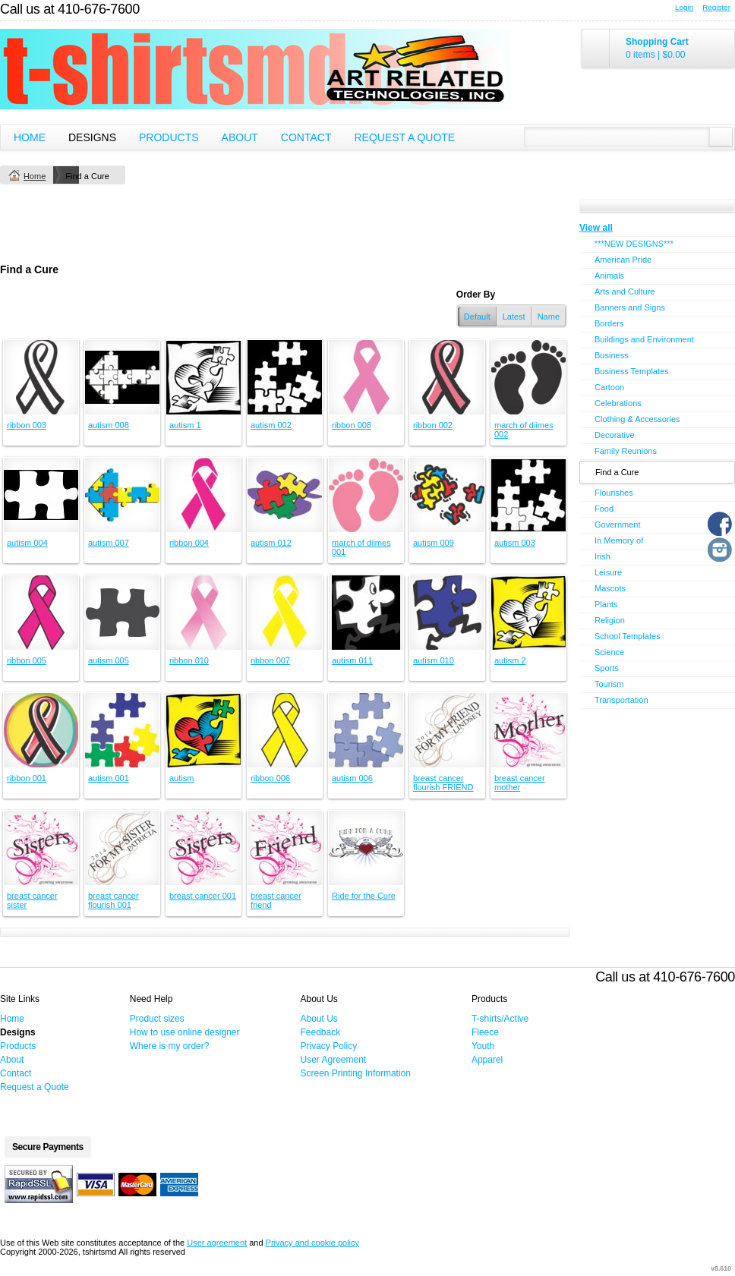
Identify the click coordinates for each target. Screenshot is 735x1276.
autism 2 (510, 660)
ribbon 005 (26, 660)
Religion (610, 620)
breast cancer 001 (202, 895)
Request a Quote (404, 137)
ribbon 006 (270, 778)
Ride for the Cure (364, 895)
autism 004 (27, 542)
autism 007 (108, 542)
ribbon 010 (189, 660)
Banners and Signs (630, 307)
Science (609, 652)
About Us (319, 1018)
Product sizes (157, 1018)
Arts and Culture (625, 291)
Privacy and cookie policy (313, 1242)
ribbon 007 (270, 660)
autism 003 (514, 542)
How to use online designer (185, 1032)
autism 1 (185, 425)
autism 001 (108, 778)
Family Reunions (626, 450)
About (240, 137)
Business (612, 355)
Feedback (321, 1032)
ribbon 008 (351, 425)
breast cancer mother (519, 782)
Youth (483, 1046)
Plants (606, 604)
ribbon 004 (189, 542)
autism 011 (352, 660)
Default (477, 316)
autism (181, 778)
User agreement (217, 1242)
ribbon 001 (26, 778)
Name (549, 316)
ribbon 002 (433, 425)
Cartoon (609, 387)
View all (596, 227)
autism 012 (271, 542)
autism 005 (108, 660)
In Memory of (619, 540)
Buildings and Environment (644, 339)
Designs (92, 137)
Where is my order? (170, 1046)
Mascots (610, 588)
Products (169, 137)
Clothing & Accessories (637, 419)
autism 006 (352, 778)
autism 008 (108, 425)
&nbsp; (41, 377)
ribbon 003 (26, 425)
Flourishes (614, 492)
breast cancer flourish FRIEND (443, 782)
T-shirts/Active (500, 1018)
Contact (306, 137)
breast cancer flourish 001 (113, 900)
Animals (609, 275)
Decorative (615, 435)
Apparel (487, 1059)
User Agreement (334, 1059)
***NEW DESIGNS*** (634, 243)
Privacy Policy (329, 1046)
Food (604, 508)
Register (716, 7)
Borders (609, 323)
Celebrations (618, 403)
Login (684, 7)
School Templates (628, 636)
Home (30, 137)
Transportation (621, 699)
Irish (602, 556)
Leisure (608, 572)
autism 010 (433, 660)
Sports (607, 668)
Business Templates (632, 371)
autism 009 (433, 542)
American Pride (623, 259)
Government (618, 524)
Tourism (609, 683)
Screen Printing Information (356, 1073)
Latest (514, 316)
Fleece (485, 1032)
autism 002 (271, 425)
